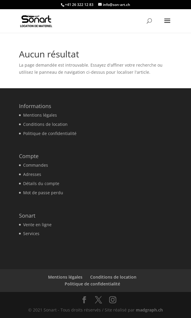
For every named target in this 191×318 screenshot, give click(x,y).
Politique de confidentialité (50, 133)
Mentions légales (40, 115)
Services (31, 233)
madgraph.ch (149, 310)
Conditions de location (45, 124)
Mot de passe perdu (43, 192)
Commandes (35, 165)
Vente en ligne (37, 224)
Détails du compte (41, 183)
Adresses (32, 174)
